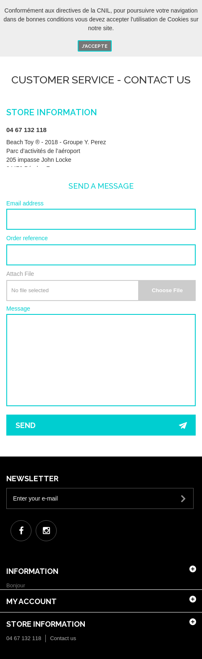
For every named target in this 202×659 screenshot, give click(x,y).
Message (18, 309)
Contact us (63, 638)
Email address (25, 203)
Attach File (20, 273)
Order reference (27, 238)
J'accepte (95, 46)
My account (31, 601)
